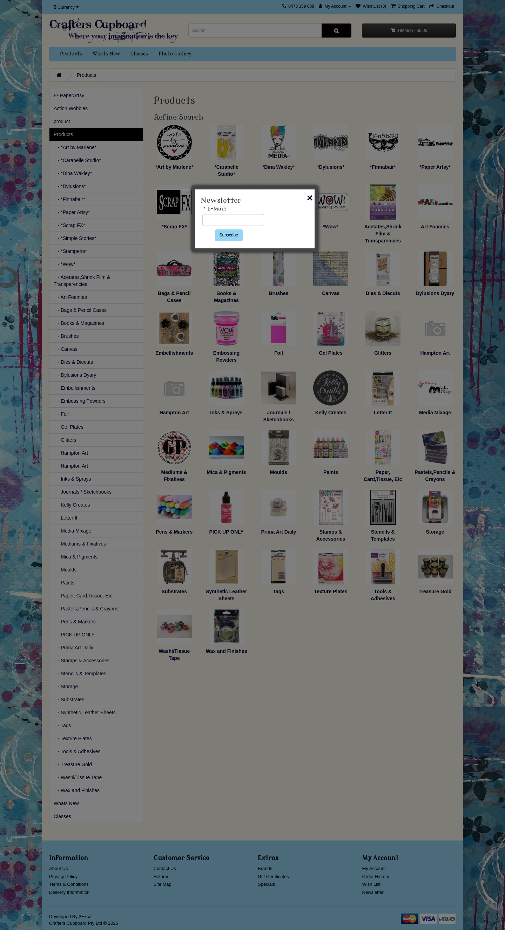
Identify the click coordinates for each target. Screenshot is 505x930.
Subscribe (229, 235)
